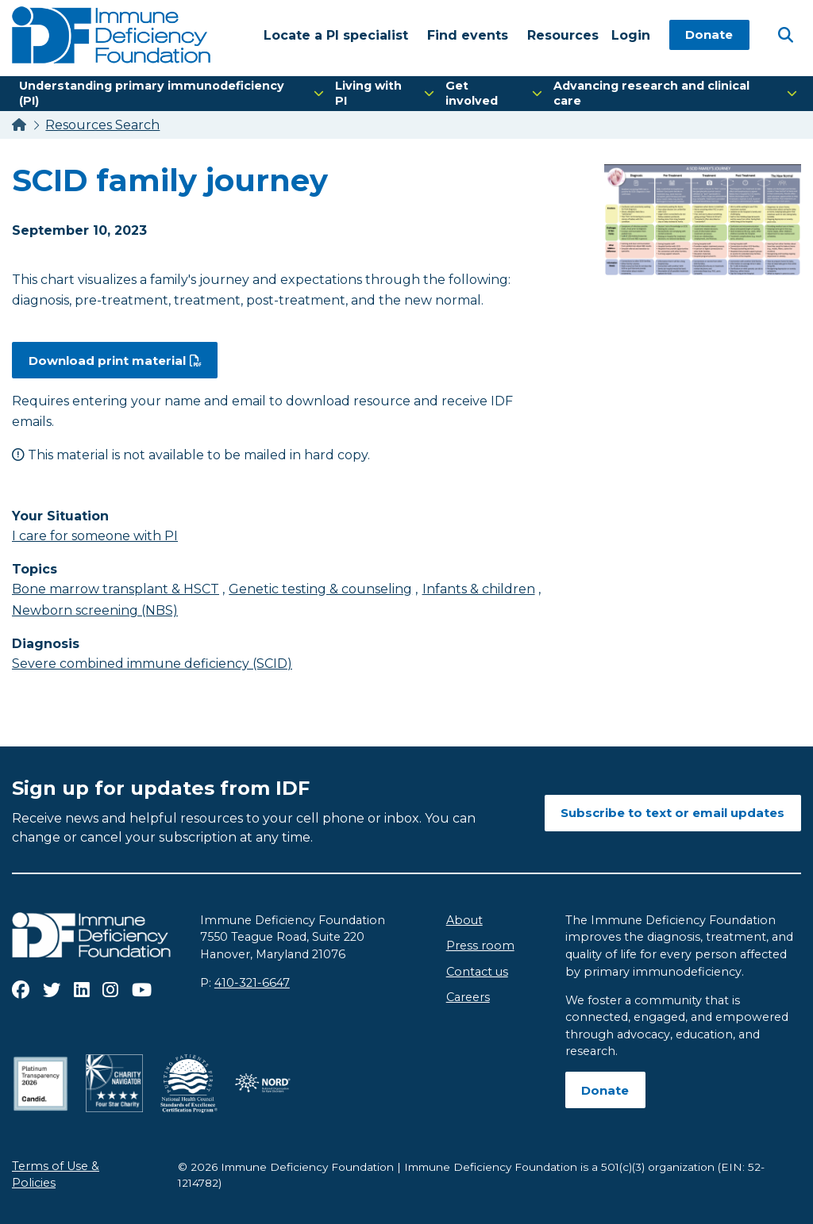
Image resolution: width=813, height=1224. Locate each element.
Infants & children (478, 589)
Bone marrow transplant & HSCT (115, 589)
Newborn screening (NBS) (95, 610)
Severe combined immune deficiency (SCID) (152, 663)
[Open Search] (785, 34)
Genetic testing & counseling (320, 589)
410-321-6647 (252, 983)
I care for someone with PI (95, 535)
